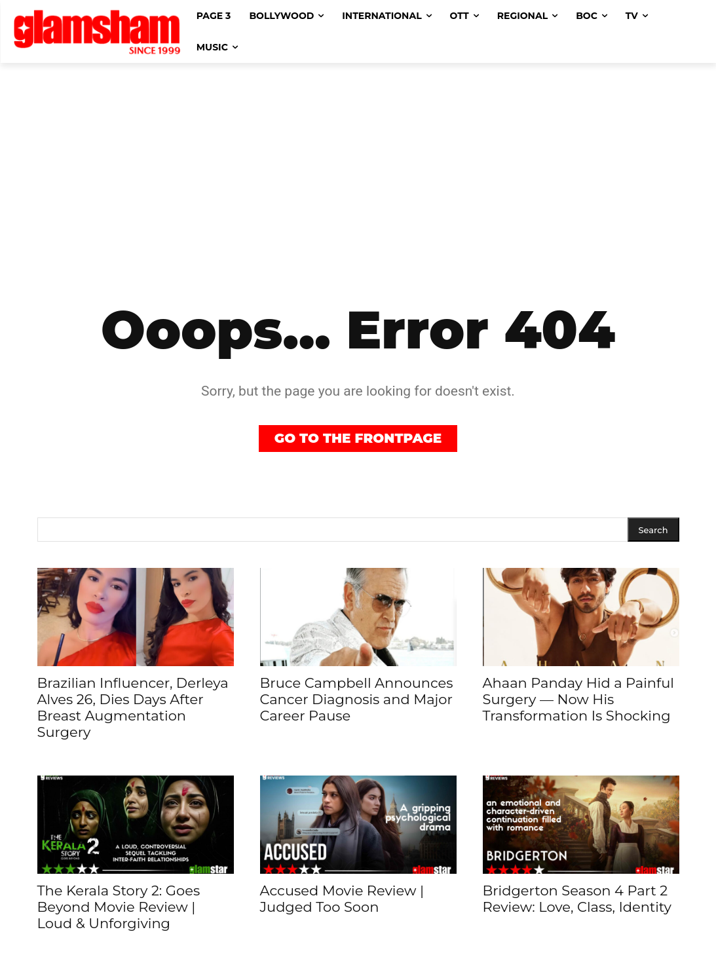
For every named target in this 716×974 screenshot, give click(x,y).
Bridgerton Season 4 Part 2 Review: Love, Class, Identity (577, 898)
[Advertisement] (358, 161)
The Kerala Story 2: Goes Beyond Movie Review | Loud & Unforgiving (118, 906)
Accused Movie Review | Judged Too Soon (342, 898)
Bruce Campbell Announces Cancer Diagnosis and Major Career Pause (356, 699)
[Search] (653, 529)
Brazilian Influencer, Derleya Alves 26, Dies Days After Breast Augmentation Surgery (133, 707)
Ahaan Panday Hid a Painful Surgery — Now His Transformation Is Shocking (578, 699)
